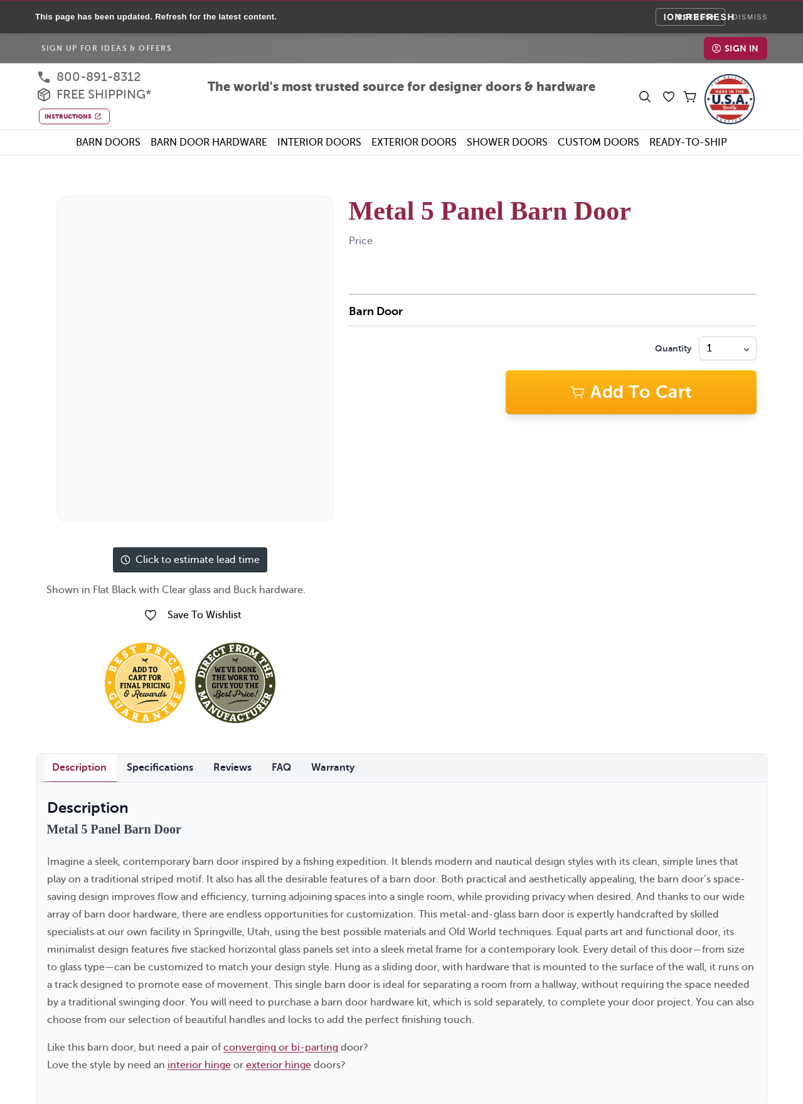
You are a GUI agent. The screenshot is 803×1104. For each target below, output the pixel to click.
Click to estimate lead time (190, 558)
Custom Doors (598, 140)
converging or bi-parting (280, 1045)
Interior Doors (319, 140)
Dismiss (750, 16)
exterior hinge (278, 1063)
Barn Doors (108, 140)
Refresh (697, 15)
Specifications (160, 765)
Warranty (332, 765)
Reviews (232, 765)
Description (79, 765)
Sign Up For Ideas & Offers (106, 46)
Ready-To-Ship (688, 140)
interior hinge (199, 1063)
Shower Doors (507, 140)
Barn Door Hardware (209, 140)
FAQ (281, 765)
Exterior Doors (414, 140)
